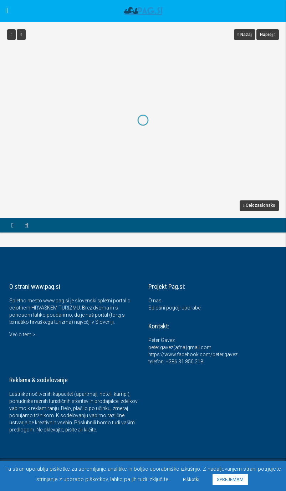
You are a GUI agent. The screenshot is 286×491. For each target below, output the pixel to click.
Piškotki (191, 479)
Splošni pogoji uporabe (174, 308)
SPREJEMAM (230, 479)
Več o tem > (22, 334)
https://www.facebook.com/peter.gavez (193, 354)
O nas (155, 300)
